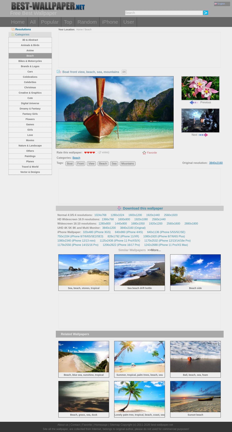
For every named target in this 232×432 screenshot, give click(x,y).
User (128, 22)
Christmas (30, 87)
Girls (30, 129)
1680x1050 (138, 223)
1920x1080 (141, 219)
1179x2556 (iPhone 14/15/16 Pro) (78, 244)
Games (30, 124)
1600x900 (124, 219)
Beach (30, 55)
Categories (20, 34)
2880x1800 (191, 223)
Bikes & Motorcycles (30, 61)
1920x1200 (155, 223)
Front (80, 163)
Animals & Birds (30, 45)
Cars (30, 71)
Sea (114, 163)
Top (68, 22)
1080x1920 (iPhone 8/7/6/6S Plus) (164, 236)
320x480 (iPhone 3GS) (97, 232)
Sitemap (115, 424)
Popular (50, 22)
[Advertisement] (140, 58)
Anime (30, 50)
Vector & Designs (30, 172)
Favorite (152, 152)
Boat (70, 163)
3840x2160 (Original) (132, 227)
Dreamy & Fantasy (30, 108)
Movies (30, 140)
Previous (200, 90)
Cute (30, 98)
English (219, 3)
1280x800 (105, 223)
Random (87, 22)
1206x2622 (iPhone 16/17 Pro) (121, 244)
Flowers (30, 119)
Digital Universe (30, 103)
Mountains (127, 163)
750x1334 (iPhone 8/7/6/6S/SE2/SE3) (80, 236)
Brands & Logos (30, 66)
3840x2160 (216, 162)
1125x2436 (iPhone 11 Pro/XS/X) (120, 240)
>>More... (154, 250)
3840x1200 (109, 227)
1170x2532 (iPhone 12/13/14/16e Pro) (167, 240)
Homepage (101, 424)
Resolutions (21, 29)
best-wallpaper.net (162, 424)
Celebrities (30, 82)
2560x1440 (159, 219)
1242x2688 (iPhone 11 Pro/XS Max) (166, 244)
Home (18, 22)
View (91, 163)
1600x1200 (135, 215)
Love (30, 135)
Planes (30, 161)
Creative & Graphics (30, 92)
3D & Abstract (30, 40)
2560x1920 (171, 215)
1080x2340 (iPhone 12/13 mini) (76, 240)
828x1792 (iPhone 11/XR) (123, 236)
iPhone (110, 22)
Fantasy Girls (30, 114)
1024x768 (100, 215)
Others (30, 151)
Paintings (30, 156)
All (33, 22)
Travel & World (30, 166)
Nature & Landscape (30, 145)
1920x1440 (153, 215)
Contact (75, 424)
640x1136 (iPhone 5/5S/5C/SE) (166, 232)
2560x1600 (173, 223)
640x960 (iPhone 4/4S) (129, 232)
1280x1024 (117, 215)
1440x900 (121, 223)
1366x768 (108, 219)
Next (200, 122)
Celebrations (30, 77)
